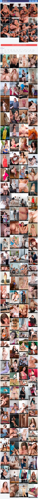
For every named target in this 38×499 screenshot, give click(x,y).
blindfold (20, 49)
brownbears (2, 52)
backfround (15, 51)
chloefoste (5, 50)
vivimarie (5, 49)
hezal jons (9, 52)
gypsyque (33, 49)
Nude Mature (6, 1)
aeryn (28, 49)
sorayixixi (17, 49)
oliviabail (26, 51)
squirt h (8, 50)
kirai (22, 49)
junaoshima (30, 50)
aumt (19, 50)
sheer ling (12, 51)
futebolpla (6, 52)
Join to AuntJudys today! (19, 45)
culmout (9, 51)
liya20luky (21, 51)
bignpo (30, 49)
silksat (18, 51)
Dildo (4, 47)
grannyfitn (14, 50)
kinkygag (11, 49)
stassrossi (2, 51)
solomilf (17, 50)
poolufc (14, 49)
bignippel (8, 49)
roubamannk (25, 49)
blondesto (2, 50)
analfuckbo (34, 50)
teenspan (11, 50)
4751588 (2, 49)
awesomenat (32, 51)
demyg (24, 50)
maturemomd (5, 51)
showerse (29, 51)
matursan (27, 50)
